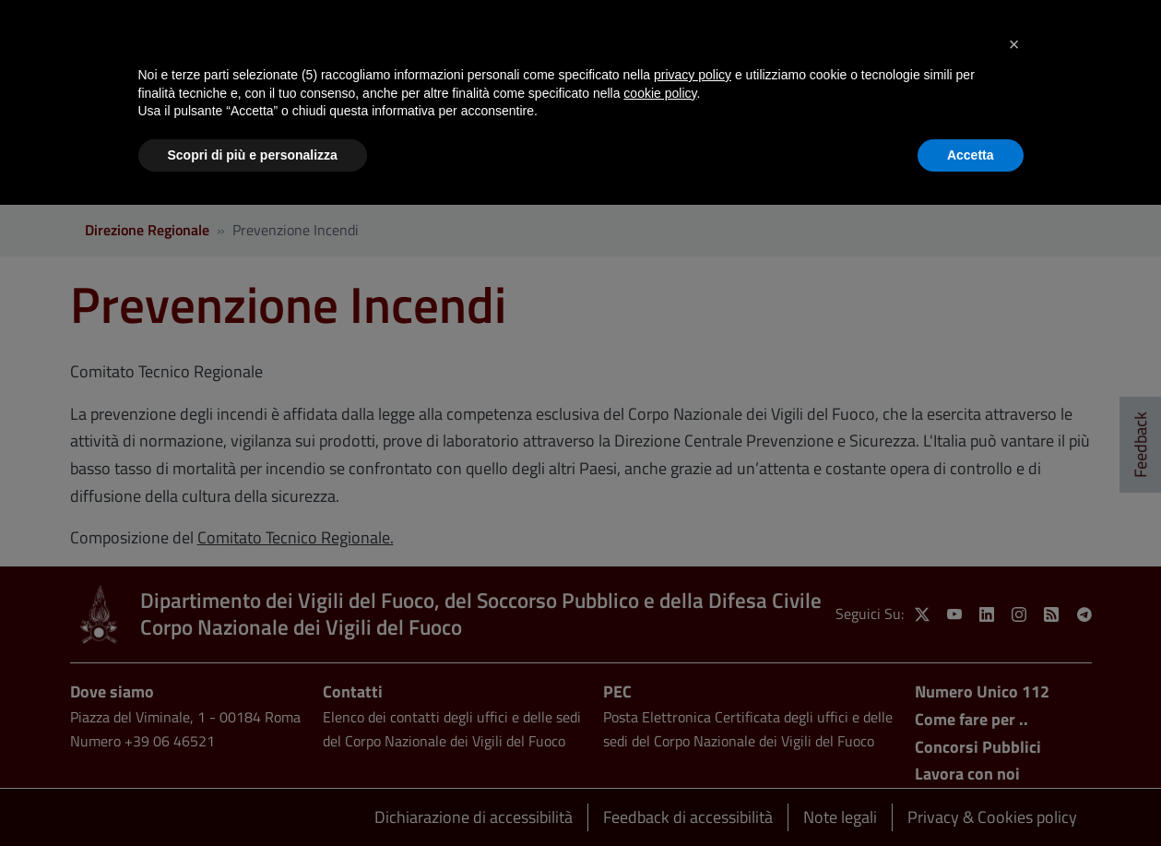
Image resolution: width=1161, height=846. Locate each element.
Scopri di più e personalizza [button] (253, 155)
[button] (1014, 44)
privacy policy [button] (692, 74)
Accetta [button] (970, 155)
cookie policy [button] (659, 93)
